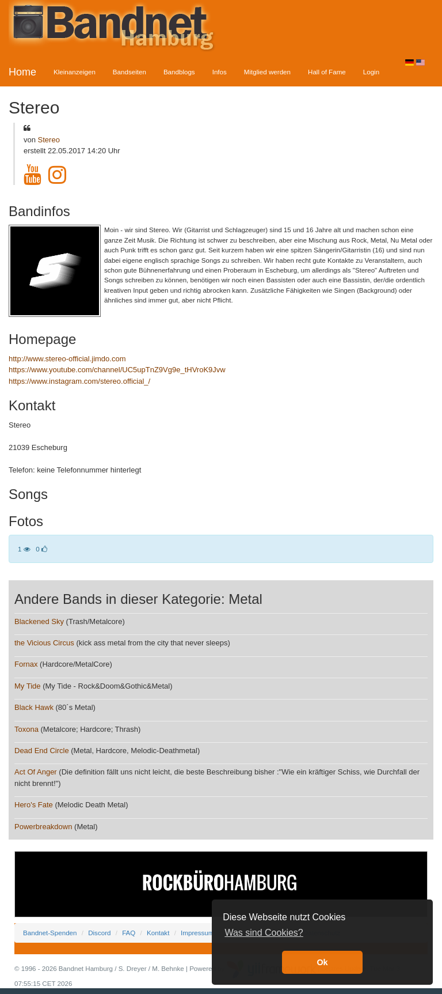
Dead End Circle (41, 750)
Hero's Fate (33, 804)
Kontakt (158, 932)
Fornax (25, 664)
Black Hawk (34, 707)
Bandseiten (129, 71)
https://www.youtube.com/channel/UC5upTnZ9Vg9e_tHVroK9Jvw (117, 369)
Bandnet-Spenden (50, 932)
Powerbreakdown (43, 826)
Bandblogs (179, 71)
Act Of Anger (35, 772)
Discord (99, 932)
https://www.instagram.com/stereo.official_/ (79, 381)
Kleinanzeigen (75, 71)
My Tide (27, 686)
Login (371, 71)
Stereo (49, 139)
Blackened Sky (39, 621)
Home (22, 72)
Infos (219, 71)
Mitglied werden (267, 71)
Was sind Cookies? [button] (263, 933)
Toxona (26, 729)
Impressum (197, 932)
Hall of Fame (327, 71)
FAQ (128, 932)
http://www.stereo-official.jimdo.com (67, 358)
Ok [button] (322, 962)
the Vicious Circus (44, 642)
